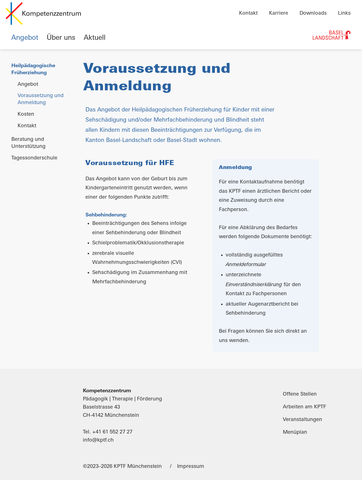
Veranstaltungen (302, 419)
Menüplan (295, 432)
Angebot (24, 38)
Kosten (26, 114)
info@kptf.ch (98, 440)
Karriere (278, 13)
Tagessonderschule (34, 158)
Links (344, 13)
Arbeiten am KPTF (304, 407)
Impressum (190, 466)
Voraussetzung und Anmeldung (41, 99)
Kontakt (248, 13)
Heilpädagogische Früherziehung (33, 69)
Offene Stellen (300, 394)
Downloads (313, 13)
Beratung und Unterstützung (28, 143)
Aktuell (94, 38)
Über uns (61, 38)
